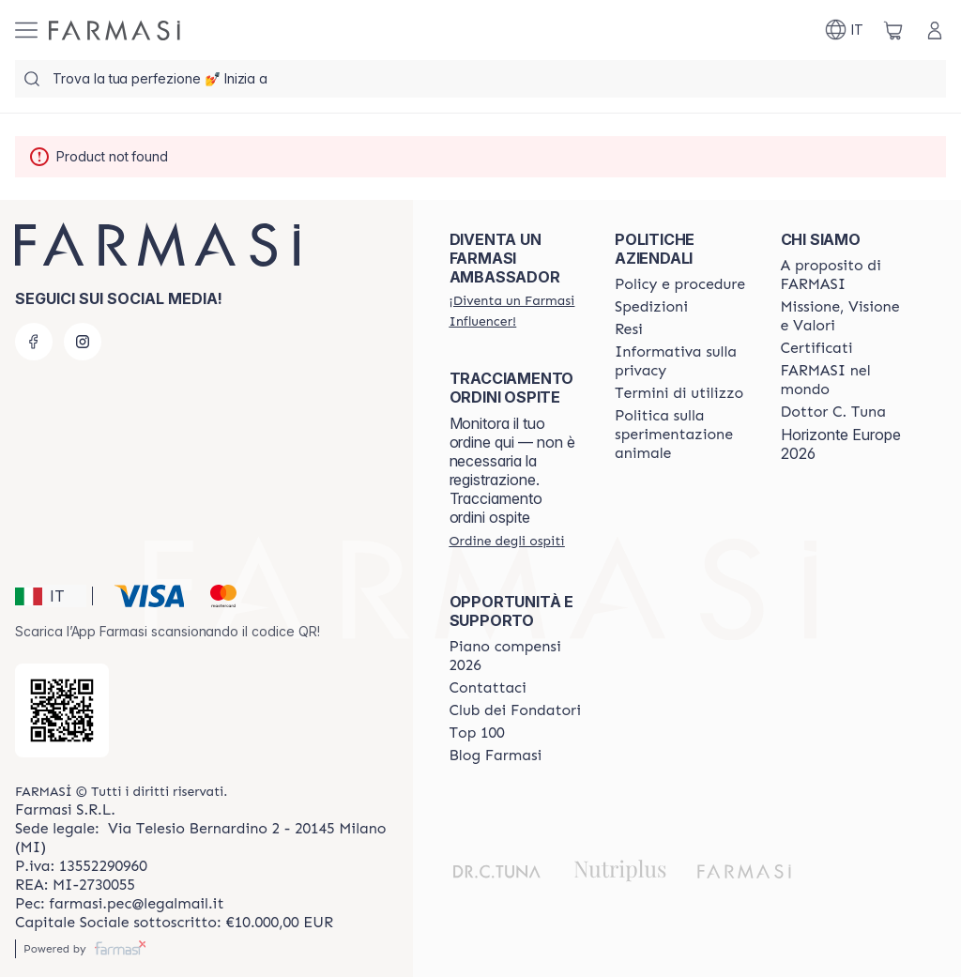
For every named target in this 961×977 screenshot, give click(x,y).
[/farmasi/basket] (893, 30)
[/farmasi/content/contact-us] (488, 688)
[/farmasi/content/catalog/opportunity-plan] (515, 656)
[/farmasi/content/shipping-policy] (651, 307)
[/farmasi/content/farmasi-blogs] (496, 755)
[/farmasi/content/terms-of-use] (679, 393)
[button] (50, 596)
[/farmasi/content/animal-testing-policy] (680, 434)
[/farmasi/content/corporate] (846, 380)
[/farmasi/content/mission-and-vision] (846, 316)
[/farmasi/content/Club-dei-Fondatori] (515, 710)
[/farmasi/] (114, 30)
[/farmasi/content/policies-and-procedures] (680, 284)
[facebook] (34, 341)
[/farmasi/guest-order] (507, 540)
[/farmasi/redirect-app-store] (62, 710)
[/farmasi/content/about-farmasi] (846, 275)
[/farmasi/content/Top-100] (477, 733)
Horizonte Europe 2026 (841, 444)
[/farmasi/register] (515, 310)
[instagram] (82, 341)
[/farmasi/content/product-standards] (817, 348)
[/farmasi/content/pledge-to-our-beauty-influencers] (833, 412)
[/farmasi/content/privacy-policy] (680, 361)
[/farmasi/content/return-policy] (629, 329)
